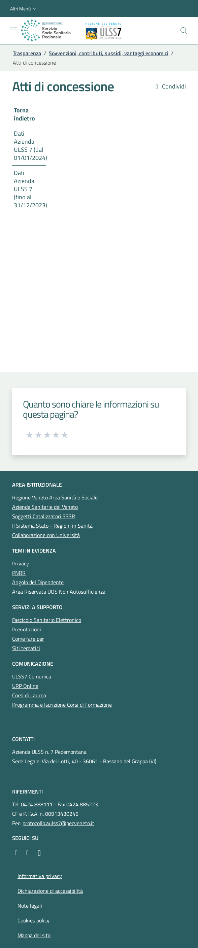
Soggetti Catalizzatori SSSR (43, 516)
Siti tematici (26, 648)
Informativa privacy (40, 876)
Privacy (20, 563)
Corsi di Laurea (29, 695)
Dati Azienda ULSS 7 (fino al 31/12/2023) (30, 189)
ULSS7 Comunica (31, 676)
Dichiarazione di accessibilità (50, 891)
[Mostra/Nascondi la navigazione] (13, 30)
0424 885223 (82, 804)
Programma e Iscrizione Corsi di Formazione (62, 705)
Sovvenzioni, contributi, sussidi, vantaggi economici (108, 53)
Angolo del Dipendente (38, 582)
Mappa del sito (34, 935)
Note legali (30, 906)
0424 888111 (37, 804)
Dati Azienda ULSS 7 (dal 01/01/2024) (30, 145)
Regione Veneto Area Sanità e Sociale (55, 497)
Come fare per (28, 639)
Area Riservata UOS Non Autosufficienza (58, 592)
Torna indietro (24, 114)
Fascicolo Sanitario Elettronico (46, 620)
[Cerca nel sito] (184, 31)
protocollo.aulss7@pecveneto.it (58, 823)
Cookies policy (34, 920)
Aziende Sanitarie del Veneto (45, 507)
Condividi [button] (169, 86)
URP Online (25, 686)
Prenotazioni (26, 629)
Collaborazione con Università (46, 535)
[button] (24, 8)
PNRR (19, 573)
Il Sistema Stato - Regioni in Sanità (52, 526)
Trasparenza (27, 53)
